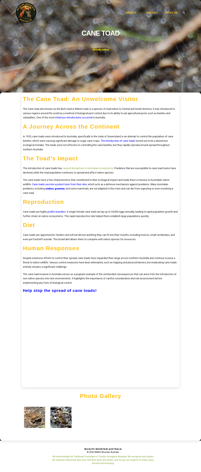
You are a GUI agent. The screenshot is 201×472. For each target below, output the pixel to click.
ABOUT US (171, 12)
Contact (152, 12)
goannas (60, 188)
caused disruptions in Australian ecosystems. (88, 168)
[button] (184, 12)
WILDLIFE (132, 12)
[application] (137, 12)
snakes (49, 188)
